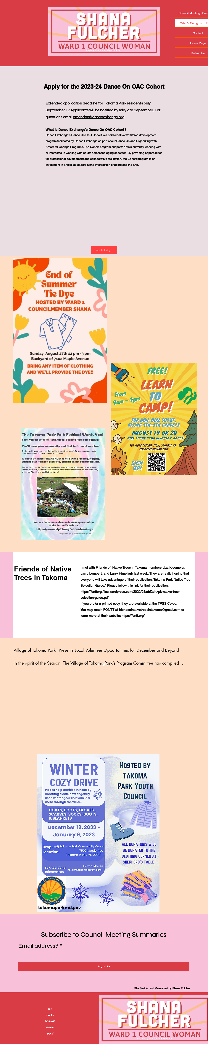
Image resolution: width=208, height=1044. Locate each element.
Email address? (38, 946)
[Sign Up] (103, 966)
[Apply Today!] (104, 250)
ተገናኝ (50, 1033)
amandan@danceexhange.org (98, 117)
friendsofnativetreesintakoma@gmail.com (149, 610)
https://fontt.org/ (133, 616)
